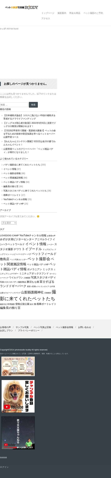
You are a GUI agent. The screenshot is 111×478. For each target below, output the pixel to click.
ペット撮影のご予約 (93, 13)
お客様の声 (5, 327)
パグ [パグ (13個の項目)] (29, 254)
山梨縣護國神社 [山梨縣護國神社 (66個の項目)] (32, 292)
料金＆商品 (74, 13)
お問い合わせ (84, 327)
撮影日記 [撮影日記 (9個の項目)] (3, 304)
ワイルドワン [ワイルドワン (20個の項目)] (16, 277)
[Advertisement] (55, 55)
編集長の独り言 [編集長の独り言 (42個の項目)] (10, 307)
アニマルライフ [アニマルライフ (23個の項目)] (43, 239)
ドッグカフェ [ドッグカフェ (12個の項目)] (48, 249)
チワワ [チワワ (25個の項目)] (17, 249)
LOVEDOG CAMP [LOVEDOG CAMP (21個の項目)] (9, 235)
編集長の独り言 (11, 186)
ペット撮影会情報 (12, 173)
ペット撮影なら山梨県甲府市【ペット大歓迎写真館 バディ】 (24, 7)
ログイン (4, 467)
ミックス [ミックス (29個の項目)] (48, 269)
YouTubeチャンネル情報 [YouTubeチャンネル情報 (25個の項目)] (32, 235)
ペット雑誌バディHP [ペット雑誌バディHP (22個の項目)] (38, 264)
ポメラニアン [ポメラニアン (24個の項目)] (34, 269)
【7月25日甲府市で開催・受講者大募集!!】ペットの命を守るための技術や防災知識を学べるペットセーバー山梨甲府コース (29, 133)
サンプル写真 (22, 327)
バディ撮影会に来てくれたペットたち (21, 164)
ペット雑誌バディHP (13, 203)
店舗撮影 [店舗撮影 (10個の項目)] (47, 293)
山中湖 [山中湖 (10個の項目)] (52, 286)
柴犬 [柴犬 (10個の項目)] (31, 304)
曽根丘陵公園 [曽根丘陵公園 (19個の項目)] (22, 304)
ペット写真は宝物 (42, 327)
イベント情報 (9, 169)
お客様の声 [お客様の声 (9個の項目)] (51, 236)
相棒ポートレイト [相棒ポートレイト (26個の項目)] (46, 303)
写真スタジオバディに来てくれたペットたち (25, 190)
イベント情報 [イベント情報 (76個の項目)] (35, 244)
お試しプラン (6, 330)
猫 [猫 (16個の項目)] (35, 304)
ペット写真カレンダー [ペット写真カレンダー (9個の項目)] (18, 259)
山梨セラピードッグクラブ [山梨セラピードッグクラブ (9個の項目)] (10, 293)
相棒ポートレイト (12, 195)
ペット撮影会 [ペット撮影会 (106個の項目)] (38, 259)
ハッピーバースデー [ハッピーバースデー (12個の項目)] (18, 254)
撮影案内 (62, 13)
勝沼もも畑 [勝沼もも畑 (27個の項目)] (33, 281)
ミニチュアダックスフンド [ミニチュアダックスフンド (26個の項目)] (34, 273)
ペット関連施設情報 (13, 177)
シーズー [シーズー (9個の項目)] (50, 244)
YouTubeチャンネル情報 (15, 199)
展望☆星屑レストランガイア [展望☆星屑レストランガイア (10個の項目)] (38, 286)
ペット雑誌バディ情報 (14, 182)
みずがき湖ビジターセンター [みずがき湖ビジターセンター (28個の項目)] (17, 239)
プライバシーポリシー (29, 330)
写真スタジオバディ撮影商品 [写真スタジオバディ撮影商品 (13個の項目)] (13, 282)
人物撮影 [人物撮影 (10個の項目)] (27, 278)
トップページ (47, 13)
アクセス (45, 18)
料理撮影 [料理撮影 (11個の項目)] (11, 304)
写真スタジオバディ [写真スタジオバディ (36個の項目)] (43, 277)
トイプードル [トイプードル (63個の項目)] (32, 249)
